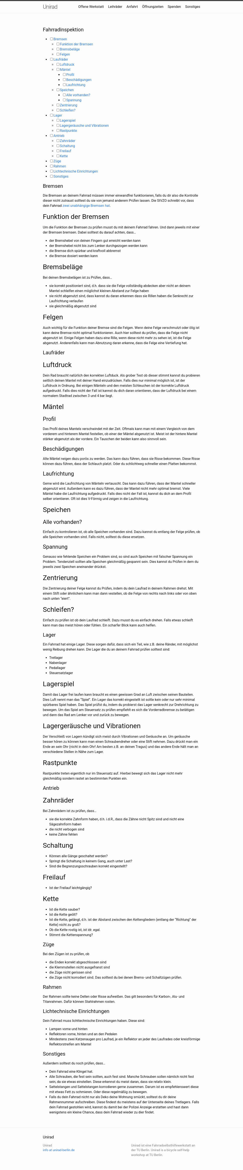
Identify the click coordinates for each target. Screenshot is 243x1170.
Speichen (67, 90)
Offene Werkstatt (91, 7)
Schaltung (67, 146)
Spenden (174, 7)
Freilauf (65, 151)
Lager (58, 115)
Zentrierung (68, 105)
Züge (57, 161)
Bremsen (60, 39)
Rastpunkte (68, 131)
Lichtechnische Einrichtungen (76, 171)
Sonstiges (192, 7)
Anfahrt (132, 7)
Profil (70, 75)
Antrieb (59, 136)
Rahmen (60, 166)
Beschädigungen (78, 80)
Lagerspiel (68, 120)
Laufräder (61, 59)
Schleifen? (67, 110)
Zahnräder (67, 141)
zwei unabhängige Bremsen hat (86, 206)
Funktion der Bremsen (76, 44)
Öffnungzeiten (152, 7)
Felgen (65, 54)
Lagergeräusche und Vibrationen (84, 126)
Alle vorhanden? (78, 95)
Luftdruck (67, 65)
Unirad (50, 7)
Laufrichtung (75, 85)
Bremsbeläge (70, 49)
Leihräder (115, 7)
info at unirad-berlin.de (59, 1150)
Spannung (74, 100)
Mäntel (65, 70)
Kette (64, 156)
